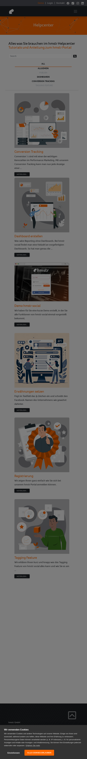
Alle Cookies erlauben (39, 753)
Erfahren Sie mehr (33, 746)
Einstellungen (13, 753)
